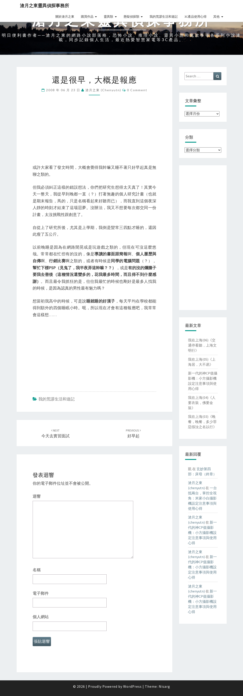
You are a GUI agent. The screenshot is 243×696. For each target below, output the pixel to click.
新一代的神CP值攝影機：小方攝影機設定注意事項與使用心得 (202, 532)
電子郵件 (41, 593)
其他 (216, 17)
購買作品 (87, 17)
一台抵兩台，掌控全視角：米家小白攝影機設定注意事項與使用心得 (202, 498)
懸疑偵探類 (131, 17)
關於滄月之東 (64, 17)
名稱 (37, 569)
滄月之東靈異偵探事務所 (44, 5)
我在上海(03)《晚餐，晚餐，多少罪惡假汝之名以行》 (202, 421)
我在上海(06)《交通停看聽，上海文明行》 (202, 345)
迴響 (37, 496)
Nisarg (164, 686)
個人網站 (41, 616)
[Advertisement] (94, 133)
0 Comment (137, 90)
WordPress (132, 686)
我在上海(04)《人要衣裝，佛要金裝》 (202, 402)
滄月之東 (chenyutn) (103, 90)
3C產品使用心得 (195, 17)
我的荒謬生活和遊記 (164, 17)
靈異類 (108, 17)
